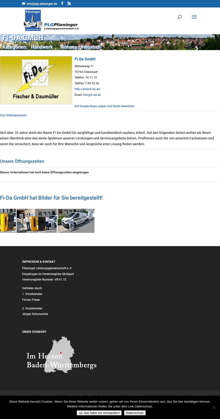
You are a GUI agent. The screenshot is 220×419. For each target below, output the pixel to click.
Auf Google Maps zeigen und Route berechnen (104, 106)
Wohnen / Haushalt (80, 47)
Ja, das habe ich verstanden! (99, 413)
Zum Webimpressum (13, 115)
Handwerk (42, 47)
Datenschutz (135, 413)
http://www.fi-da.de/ (88, 89)
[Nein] (214, 407)
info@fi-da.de (92, 95)
